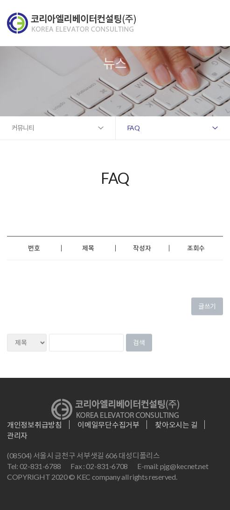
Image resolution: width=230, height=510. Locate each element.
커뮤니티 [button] (23, 128)
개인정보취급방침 (34, 424)
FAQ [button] (133, 128)
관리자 (17, 435)
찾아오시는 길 (176, 424)
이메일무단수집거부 (108, 424)
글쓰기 (207, 307)
